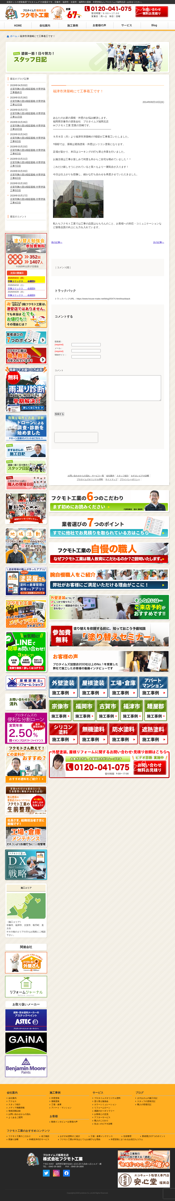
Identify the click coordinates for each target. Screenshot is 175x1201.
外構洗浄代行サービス (39, 1139)
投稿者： (59, 343)
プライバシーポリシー (130, 479)
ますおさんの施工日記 (147, 1098)
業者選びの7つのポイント (153, 1136)
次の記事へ (158, 242)
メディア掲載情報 (16, 1107)
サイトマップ (111, 479)
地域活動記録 (14, 1111)
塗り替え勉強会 (101, 1101)
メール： (59, 349)
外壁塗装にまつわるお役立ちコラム (127, 1139)
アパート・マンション (61, 1107)
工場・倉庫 (56, 1104)
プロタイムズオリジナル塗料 (90, 479)
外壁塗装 (55, 1098)
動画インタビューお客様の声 (64, 1122)
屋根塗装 (55, 1101)
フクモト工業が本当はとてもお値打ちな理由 (80, 1139)
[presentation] (76, 437)
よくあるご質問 (15, 1117)
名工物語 (45, 1136)
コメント (59, 370)
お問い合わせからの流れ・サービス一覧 (86, 476)
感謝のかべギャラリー (104, 1111)
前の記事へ (56, 242)
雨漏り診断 (13, 1139)
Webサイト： (61, 355)
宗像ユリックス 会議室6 (21, 288)
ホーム (13, 36)
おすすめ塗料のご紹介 (70, 1136)
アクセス (12, 1101)
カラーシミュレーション (105, 1104)
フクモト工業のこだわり (19, 1136)
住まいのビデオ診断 (103, 1124)
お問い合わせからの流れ (19, 1114)
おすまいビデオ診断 (140, 476)
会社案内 (110, 476)
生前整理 (127, 1136)
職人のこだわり (101, 1120)
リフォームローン (102, 1107)
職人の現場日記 (144, 1104)
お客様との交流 (101, 1114)
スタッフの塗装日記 (146, 1101)
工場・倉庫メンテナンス (102, 1136)
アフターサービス (102, 1117)
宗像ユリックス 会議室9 (21, 281)
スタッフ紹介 (123, 476)
